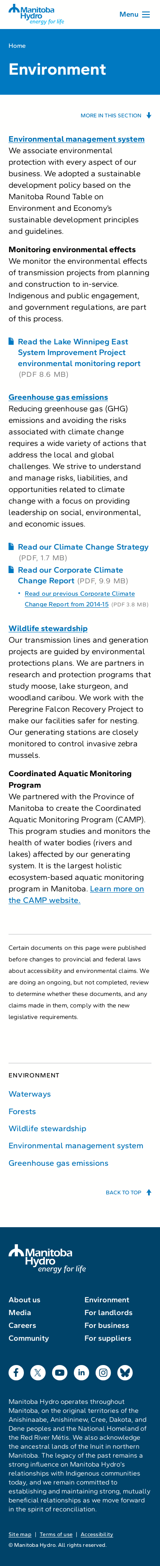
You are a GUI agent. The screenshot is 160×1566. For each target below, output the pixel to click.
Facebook (16, 1370)
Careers (22, 1325)
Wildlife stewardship (47, 1128)
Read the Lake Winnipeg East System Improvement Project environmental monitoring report (79, 352)
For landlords (108, 1312)
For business (106, 1325)
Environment (34, 1075)
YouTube (59, 1370)
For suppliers (107, 1338)
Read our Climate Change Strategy (83, 546)
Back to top (123, 1193)
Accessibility (97, 1534)
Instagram (103, 1370)
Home (17, 45)
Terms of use (56, 1534)
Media (20, 1312)
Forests (22, 1111)
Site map (20, 1534)
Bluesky (125, 1370)
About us (25, 1299)
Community (29, 1338)
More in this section (111, 116)
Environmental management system (76, 1145)
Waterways (30, 1093)
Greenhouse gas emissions (58, 1162)
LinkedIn (81, 1370)
